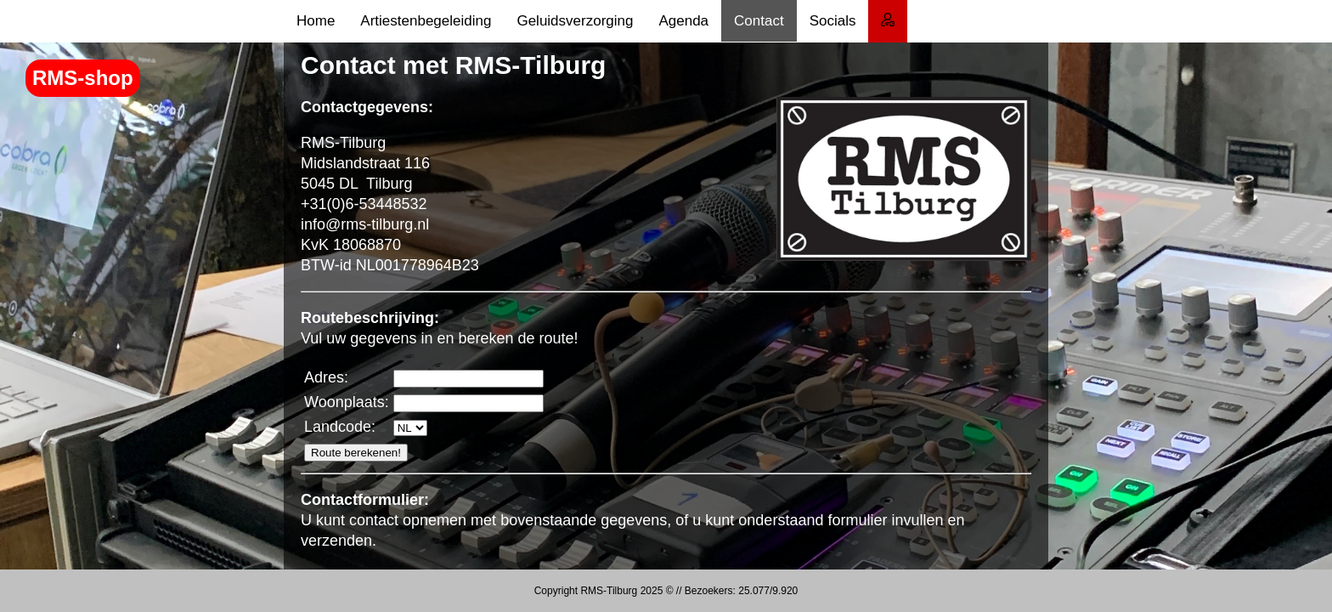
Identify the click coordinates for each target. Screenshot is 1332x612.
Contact (759, 21)
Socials (833, 21)
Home (315, 21)
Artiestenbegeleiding (425, 21)
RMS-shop (82, 77)
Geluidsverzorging (574, 21)
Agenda (683, 21)
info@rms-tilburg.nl (365, 224)
